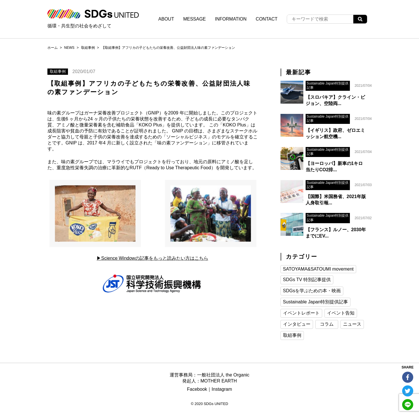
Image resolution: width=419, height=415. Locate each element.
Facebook (197, 389)
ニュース (352, 324)
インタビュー (296, 324)
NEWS (69, 48)
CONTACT (266, 19)
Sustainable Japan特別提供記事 (315, 301)
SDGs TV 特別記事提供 (307, 279)
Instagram (222, 389)
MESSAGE (194, 19)
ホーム (52, 48)
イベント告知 (340, 313)
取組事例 (88, 48)
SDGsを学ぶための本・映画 (312, 290)
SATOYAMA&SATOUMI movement (318, 269)
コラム (327, 324)
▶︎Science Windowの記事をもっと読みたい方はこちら (152, 258)
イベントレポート (301, 313)
